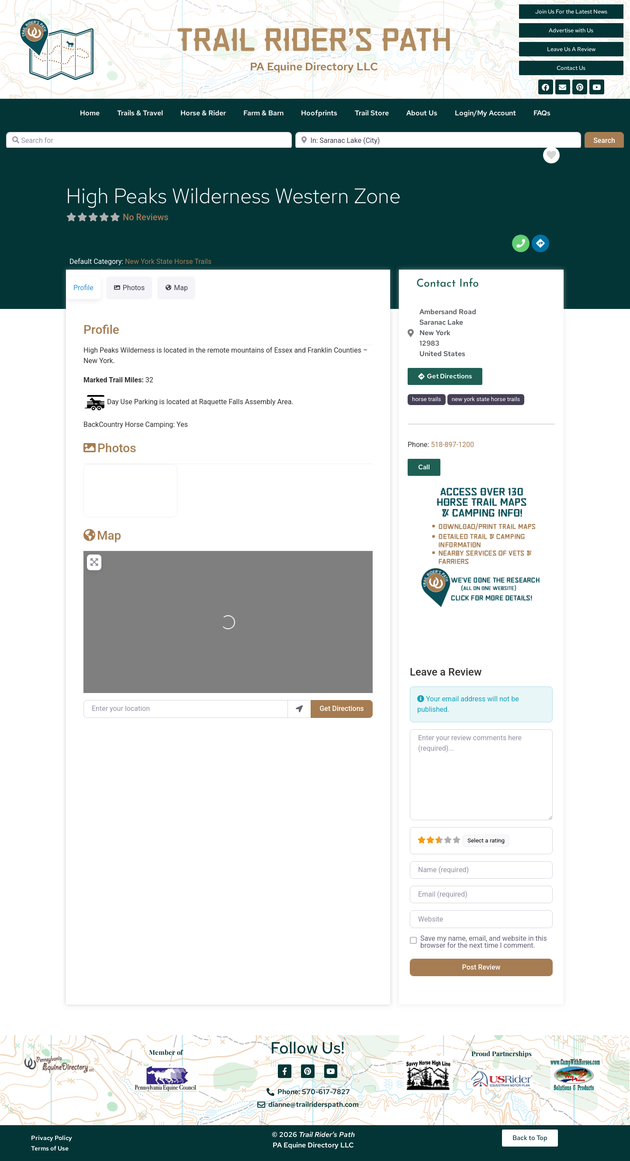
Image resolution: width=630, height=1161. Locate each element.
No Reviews (146, 217)
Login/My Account (485, 113)
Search (608, 140)
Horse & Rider (203, 113)
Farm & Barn (263, 113)
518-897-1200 (452, 444)
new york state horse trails (486, 399)
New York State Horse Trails (168, 261)
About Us (421, 113)
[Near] (438, 140)
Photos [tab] (129, 288)
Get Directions (341, 708)
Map (102, 535)
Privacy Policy (51, 1138)
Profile (101, 329)
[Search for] (149, 140)
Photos (109, 448)
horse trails (426, 399)
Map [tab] (176, 288)
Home (90, 113)
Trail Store (372, 113)
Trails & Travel (140, 113)
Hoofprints (319, 113)
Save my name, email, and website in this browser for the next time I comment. (483, 942)
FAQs (541, 113)
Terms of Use (50, 1148)
